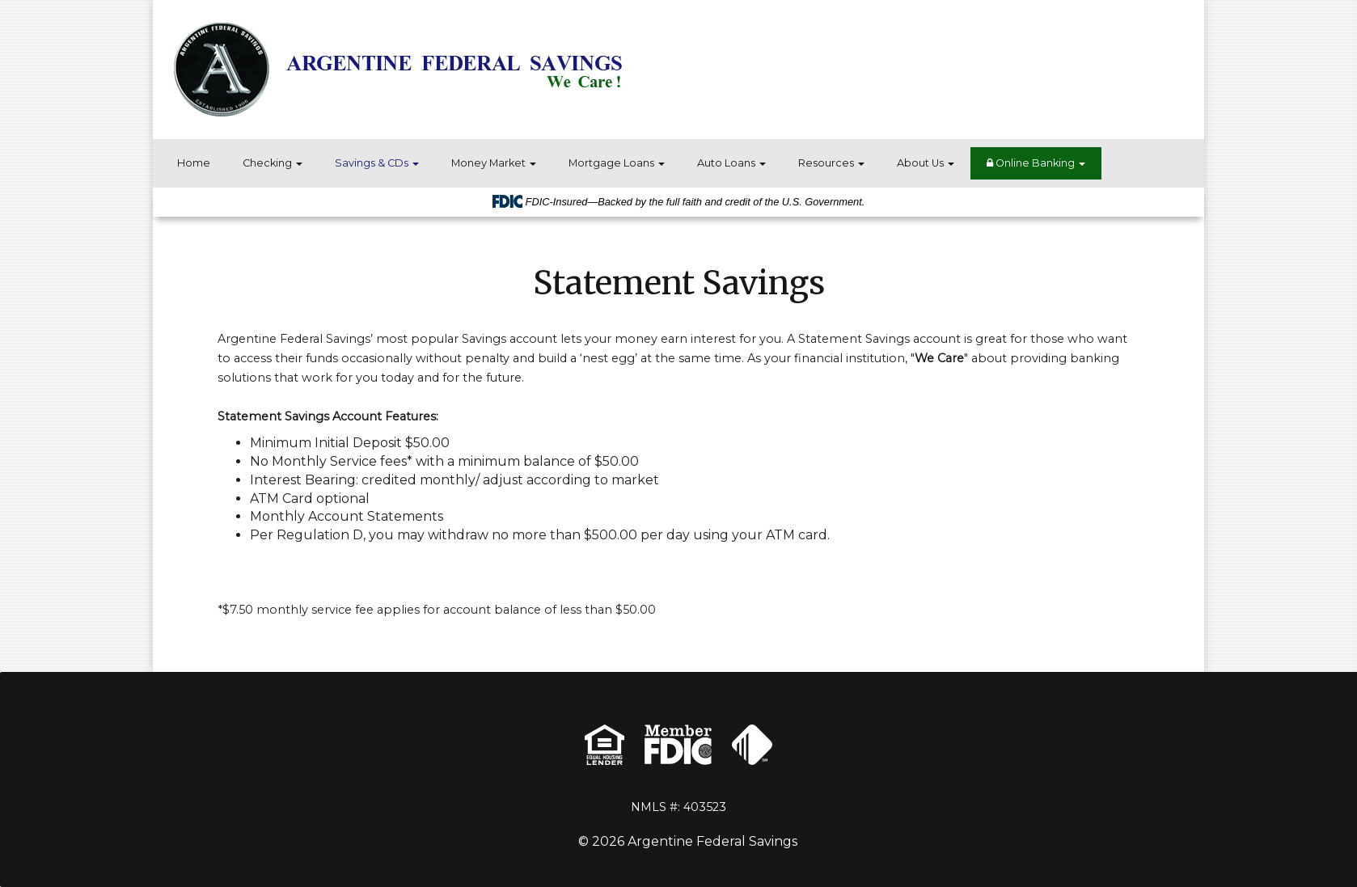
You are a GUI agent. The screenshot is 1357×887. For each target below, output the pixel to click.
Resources (831, 163)
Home (193, 163)
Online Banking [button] (1036, 163)
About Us (925, 163)
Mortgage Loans (617, 163)
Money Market (493, 163)
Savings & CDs (377, 163)
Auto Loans (731, 163)
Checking (272, 163)
